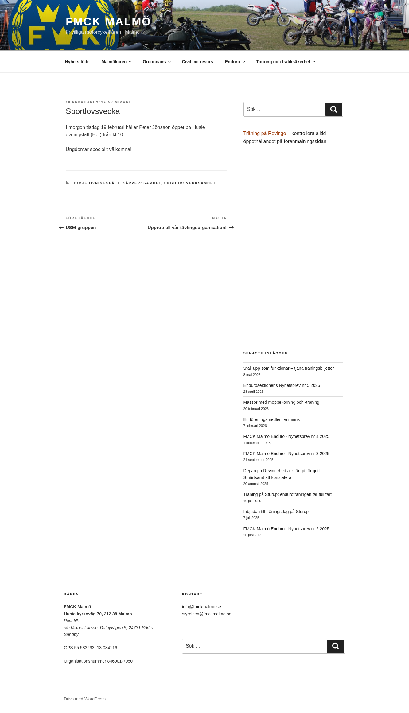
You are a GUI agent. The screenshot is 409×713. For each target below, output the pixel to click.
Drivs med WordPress (85, 698)
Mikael (123, 102)
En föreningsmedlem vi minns (271, 419)
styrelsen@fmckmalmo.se (206, 613)
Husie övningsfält (96, 183)
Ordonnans (157, 61)
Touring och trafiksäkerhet (286, 61)
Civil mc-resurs (197, 61)
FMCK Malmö (108, 21)
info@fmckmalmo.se (201, 606)
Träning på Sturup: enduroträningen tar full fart (287, 494)
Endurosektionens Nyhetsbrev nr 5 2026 (281, 385)
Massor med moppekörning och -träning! (282, 402)
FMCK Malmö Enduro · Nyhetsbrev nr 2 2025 (286, 528)
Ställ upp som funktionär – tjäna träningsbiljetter (288, 368)
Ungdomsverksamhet (190, 183)
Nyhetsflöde (77, 61)
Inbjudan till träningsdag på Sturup (276, 511)
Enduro (235, 61)
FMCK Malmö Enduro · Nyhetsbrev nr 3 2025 (286, 453)
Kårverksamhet (142, 183)
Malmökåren (117, 61)
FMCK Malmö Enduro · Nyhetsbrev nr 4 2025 (286, 436)
